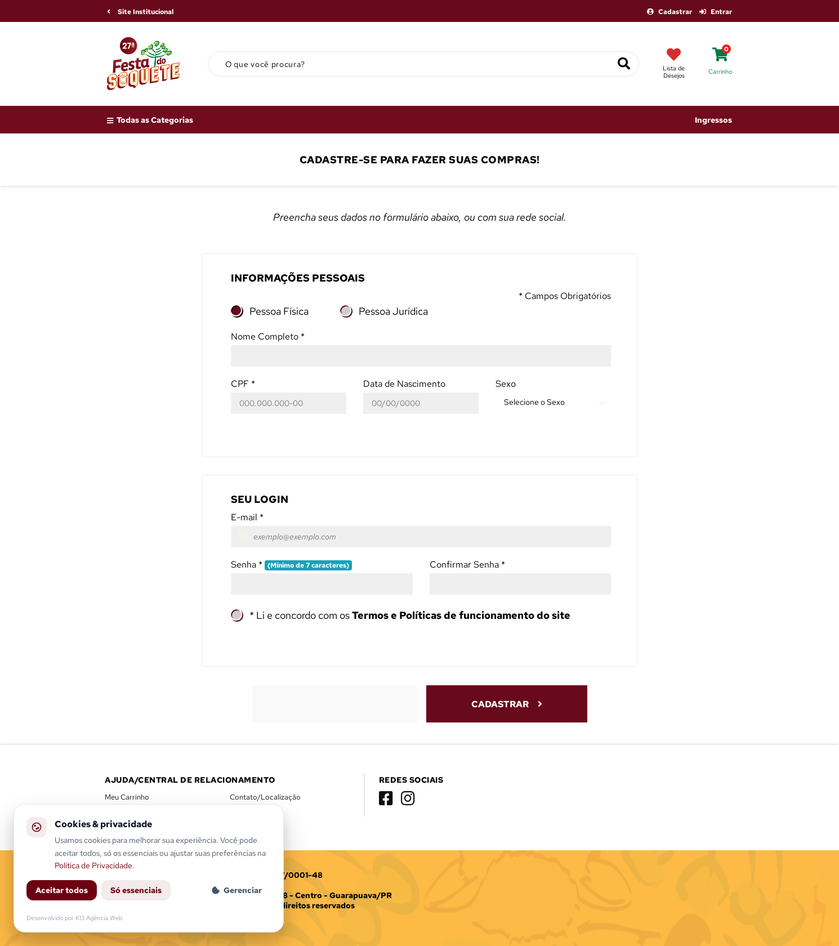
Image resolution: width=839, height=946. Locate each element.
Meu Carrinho (127, 797)
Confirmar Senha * (467, 564)
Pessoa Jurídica (393, 311)
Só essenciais (136, 890)
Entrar (715, 11)
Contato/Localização (265, 797)
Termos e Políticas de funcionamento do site (461, 615)
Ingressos (713, 120)
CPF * (243, 384)
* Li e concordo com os (409, 615)
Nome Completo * (268, 336)
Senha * (291, 564)
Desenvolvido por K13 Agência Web (74, 918)
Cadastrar (670, 11)
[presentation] (336, 703)
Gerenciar (236, 890)
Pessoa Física (279, 311)
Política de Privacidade (93, 865)
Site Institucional (140, 11)
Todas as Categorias (150, 120)
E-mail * (247, 517)
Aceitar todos (61, 890)
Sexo (506, 384)
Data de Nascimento (404, 384)
